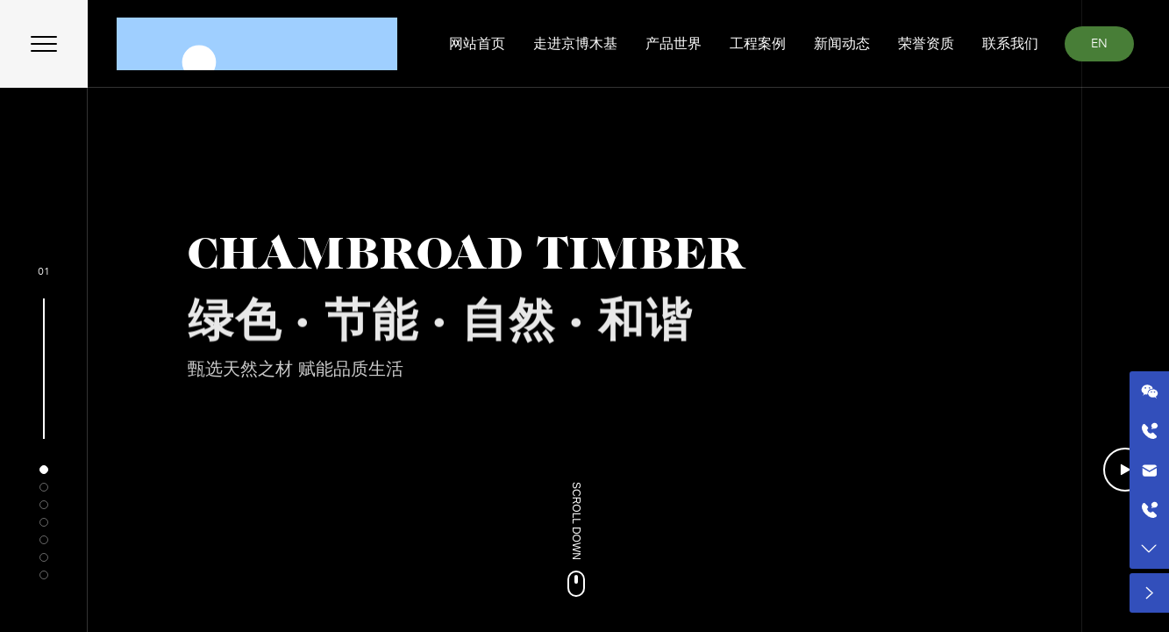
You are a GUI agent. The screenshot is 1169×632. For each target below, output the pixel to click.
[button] (43, 469)
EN (1099, 43)
